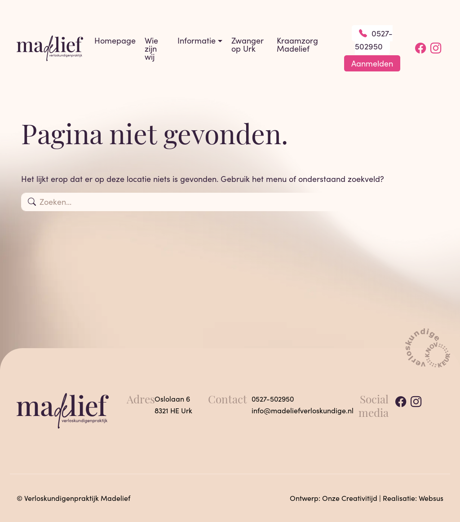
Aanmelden (372, 63)
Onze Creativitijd (349, 498)
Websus (431, 498)
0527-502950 (374, 40)
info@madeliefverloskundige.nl (303, 410)
